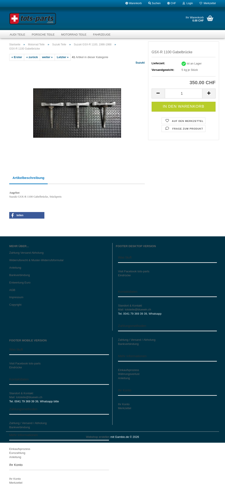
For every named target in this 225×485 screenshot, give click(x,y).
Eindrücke (124, 275)
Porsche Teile (43, 34)
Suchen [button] (154, 3)
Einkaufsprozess (19, 449)
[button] (171, 3)
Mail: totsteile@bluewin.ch (134, 309)
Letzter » (63, 57)
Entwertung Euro (20, 282)
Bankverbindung (19, 275)
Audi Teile (17, 34)
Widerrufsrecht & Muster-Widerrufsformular (36, 260)
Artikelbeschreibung (28, 178)
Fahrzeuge (101, 34)
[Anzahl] (183, 93)
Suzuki (140, 62)
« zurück (32, 57)
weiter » (47, 57)
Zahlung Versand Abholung (26, 252)
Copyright (15, 304)
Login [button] (188, 3)
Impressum (16, 297)
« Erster (16, 57)
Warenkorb (133, 3)
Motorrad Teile (73, 34)
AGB (12, 290)
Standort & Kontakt (130, 305)
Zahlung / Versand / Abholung (28, 423)
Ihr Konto (15, 478)
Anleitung (15, 267)
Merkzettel (208, 3)
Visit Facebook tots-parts (133, 271)
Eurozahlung (17, 453)
